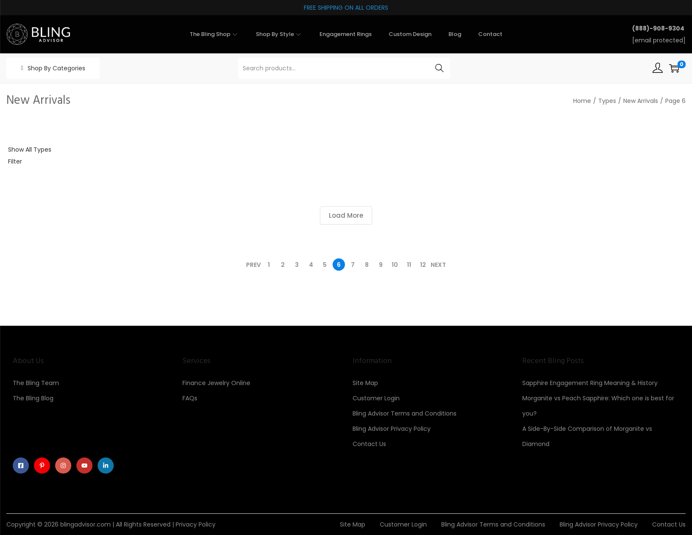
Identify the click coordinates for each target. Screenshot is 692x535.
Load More (346, 215)
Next (438, 265)
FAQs (189, 398)
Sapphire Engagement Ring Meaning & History (590, 383)
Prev (253, 265)
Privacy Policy (196, 524)
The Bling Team (36, 383)
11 (409, 265)
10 (395, 265)
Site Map (365, 383)
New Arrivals (640, 101)
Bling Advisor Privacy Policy (392, 428)
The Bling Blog (33, 398)
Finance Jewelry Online (216, 383)
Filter (15, 161)
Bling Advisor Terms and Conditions (405, 413)
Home (582, 101)
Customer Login (376, 398)
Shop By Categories (56, 68)
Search (439, 68)
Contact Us (369, 444)
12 (423, 265)
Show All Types (29, 149)
